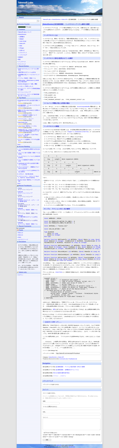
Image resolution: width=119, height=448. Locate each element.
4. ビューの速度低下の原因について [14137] (28, 160)
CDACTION (58, 272)
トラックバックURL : (49, 353)
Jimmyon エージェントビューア (25, 188)
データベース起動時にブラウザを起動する (29, 140)
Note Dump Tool (22, 122)
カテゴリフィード (23, 239)
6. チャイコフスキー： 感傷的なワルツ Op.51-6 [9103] (28, 167)
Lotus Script (23, 41)
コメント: (45, 417)
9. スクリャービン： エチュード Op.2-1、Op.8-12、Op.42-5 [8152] (28, 177)
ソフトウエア (23, 55)
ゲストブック (22, 64)
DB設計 (22, 39)
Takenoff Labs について (24, 32)
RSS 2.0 (20, 235)
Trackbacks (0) (73, 359)
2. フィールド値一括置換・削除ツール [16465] (28, 153)
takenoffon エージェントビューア (25, 192)
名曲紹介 (20, 57)
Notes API (64, 19)
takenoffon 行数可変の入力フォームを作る (28, 216)
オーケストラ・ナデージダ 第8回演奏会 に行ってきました (28, 95)
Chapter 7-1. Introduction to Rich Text (78, 131)
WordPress (72, 446)
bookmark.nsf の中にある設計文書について (29, 101)
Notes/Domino (56, 19)
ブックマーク (22, 61)
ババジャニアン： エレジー (26, 118)
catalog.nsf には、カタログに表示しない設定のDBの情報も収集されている (29, 130)
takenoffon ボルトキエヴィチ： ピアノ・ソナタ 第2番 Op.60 (28, 200)
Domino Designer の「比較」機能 (27, 84)
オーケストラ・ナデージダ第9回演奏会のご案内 (29, 89)
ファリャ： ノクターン (59, 376)
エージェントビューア (24, 92)
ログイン (20, 275)
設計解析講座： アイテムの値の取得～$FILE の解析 (70, 366)
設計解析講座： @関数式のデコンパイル (67, 369)
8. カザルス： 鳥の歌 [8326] (25, 174)
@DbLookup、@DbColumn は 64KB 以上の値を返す (28, 81)
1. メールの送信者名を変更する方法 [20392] (28, 149)
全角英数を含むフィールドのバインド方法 (29, 75)
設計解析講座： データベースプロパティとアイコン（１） (29, 106)
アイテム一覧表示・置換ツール (27, 78)
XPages (22, 48)
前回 (54, 309)
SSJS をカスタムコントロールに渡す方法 (28, 69)
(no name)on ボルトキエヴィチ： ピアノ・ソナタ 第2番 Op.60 (28, 205)
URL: (44, 412)
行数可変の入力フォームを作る (27, 72)
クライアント (23, 52)
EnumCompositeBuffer (83, 106)
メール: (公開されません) (50, 406)
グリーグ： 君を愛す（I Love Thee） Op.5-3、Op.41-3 (28, 135)
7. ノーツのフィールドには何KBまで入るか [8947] (28, 171)
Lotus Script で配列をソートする (27, 126)
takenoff (59, 445)
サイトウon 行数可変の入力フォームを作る (28, 219)
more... (19, 144)
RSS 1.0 (20, 232)
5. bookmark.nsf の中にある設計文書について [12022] (28, 164)
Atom (19, 237)
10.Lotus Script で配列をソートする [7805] (28, 180)
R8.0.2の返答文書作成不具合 (61, 373)
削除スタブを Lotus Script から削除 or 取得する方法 (29, 110)
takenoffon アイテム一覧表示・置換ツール (28, 209)
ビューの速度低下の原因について (27, 115)
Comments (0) (63, 359)
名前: (44, 401)
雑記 (19, 59)
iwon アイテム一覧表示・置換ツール (28, 212)
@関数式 (22, 36)
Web (21, 45)
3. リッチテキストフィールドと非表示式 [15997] (28, 157)
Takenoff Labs (25, 2)
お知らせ (22, 50)
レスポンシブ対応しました (25, 86)
